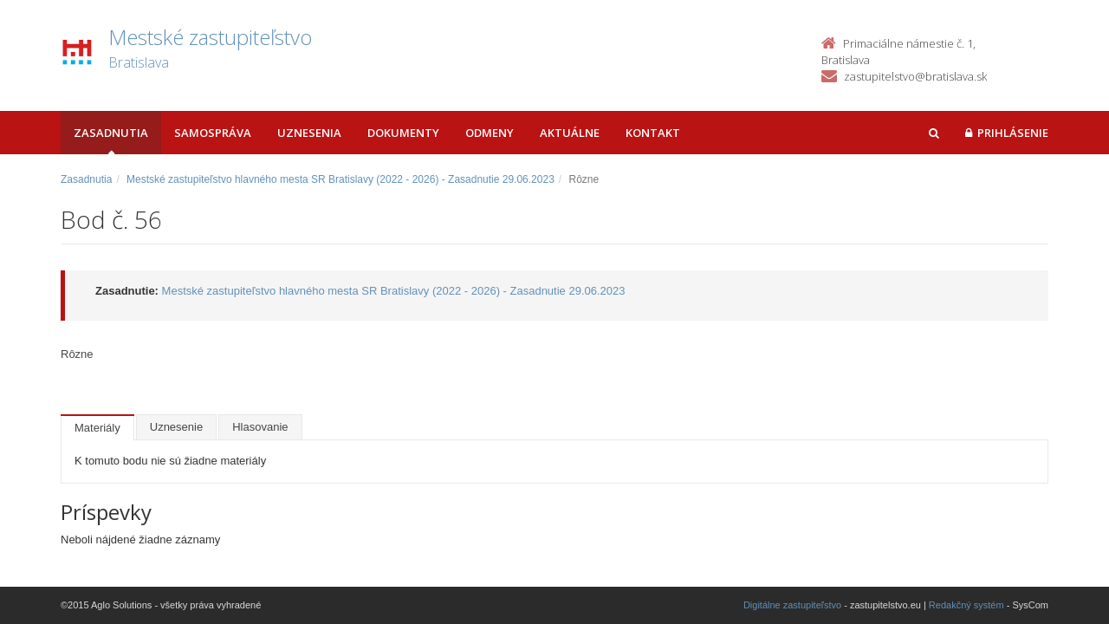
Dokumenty (403, 132)
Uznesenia (309, 132)
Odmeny (489, 132)
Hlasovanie (260, 426)
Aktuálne (570, 132)
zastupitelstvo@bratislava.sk (915, 76)
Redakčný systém (966, 605)
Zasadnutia (111, 132)
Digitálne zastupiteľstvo (792, 605)
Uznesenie (176, 426)
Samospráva (212, 132)
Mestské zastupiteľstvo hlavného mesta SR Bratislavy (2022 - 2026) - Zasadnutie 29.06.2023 (340, 179)
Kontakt (653, 132)
